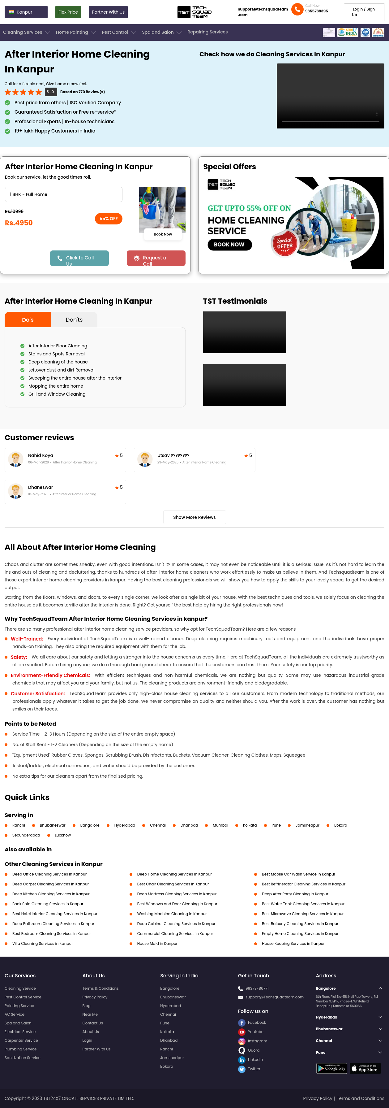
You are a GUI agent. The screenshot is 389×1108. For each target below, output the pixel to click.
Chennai (158, 825)
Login (87, 1040)
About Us (91, 1031)
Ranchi (18, 825)
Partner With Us (108, 12)
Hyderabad (124, 825)
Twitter (249, 1068)
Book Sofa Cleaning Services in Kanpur (47, 903)
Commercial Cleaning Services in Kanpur (175, 933)
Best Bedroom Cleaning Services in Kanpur (51, 933)
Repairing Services (207, 32)
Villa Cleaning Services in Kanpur (42, 943)
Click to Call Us (80, 260)
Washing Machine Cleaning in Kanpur (172, 913)
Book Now (163, 234)
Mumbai (220, 825)
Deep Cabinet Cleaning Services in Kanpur (176, 923)
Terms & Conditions (101, 988)
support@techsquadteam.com (263, 12)
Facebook (252, 1022)
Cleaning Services (27, 32)
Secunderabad (26, 835)
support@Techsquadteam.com (275, 997)
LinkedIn (250, 1059)
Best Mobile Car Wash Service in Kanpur (298, 874)
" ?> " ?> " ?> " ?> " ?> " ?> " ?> (63, 194)
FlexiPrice (68, 12)
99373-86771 (257, 988)
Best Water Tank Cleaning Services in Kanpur (303, 903)
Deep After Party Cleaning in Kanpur (295, 894)
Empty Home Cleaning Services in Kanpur (300, 933)
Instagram (252, 1041)
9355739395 (316, 11)
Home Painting (76, 32)
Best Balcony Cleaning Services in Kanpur (300, 923)
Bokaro (340, 825)
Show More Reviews (194, 517)
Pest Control (119, 32)
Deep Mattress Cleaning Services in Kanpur (177, 894)
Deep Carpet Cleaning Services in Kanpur (50, 884)
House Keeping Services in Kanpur (293, 943)
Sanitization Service (23, 1057)
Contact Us (93, 1023)
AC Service (14, 1014)
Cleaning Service (20, 988)
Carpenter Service (21, 1040)
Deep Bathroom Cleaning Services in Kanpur (53, 923)
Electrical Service (20, 1031)
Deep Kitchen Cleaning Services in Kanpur (51, 894)
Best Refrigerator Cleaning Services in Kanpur (303, 884)
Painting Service (19, 1005)
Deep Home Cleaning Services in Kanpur (174, 874)
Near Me (90, 1014)
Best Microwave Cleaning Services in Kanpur (303, 913)
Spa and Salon (162, 32)
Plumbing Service (20, 1049)
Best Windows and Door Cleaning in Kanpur (177, 903)
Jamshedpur (307, 825)
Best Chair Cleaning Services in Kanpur (173, 884)
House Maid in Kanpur (157, 943)
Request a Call (154, 260)
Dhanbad (189, 825)
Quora (249, 1050)
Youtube (250, 1031)
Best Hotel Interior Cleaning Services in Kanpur (54, 913)
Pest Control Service (23, 997)
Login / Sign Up (363, 12)
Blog (87, 1005)
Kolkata (250, 825)
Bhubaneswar (53, 825)
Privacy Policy (95, 997)
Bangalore (90, 825)
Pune (276, 825)
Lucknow (63, 835)
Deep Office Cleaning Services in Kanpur (49, 874)
